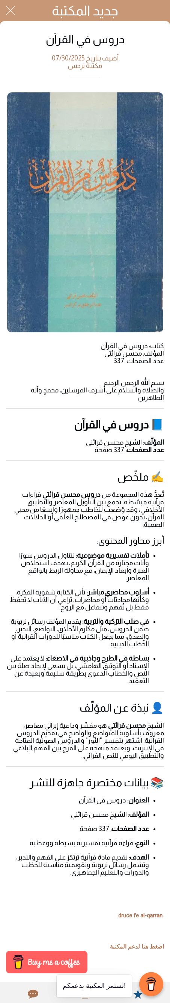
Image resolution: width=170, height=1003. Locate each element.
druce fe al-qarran (140, 915)
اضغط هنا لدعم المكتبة (137, 946)
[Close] (10, 10)
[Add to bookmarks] (138, 994)
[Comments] (32, 994)
